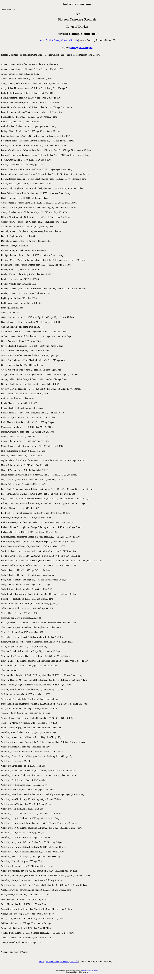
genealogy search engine (80, 47)
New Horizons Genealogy (90, 970)
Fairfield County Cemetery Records (62, 40)
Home (41, 40)
